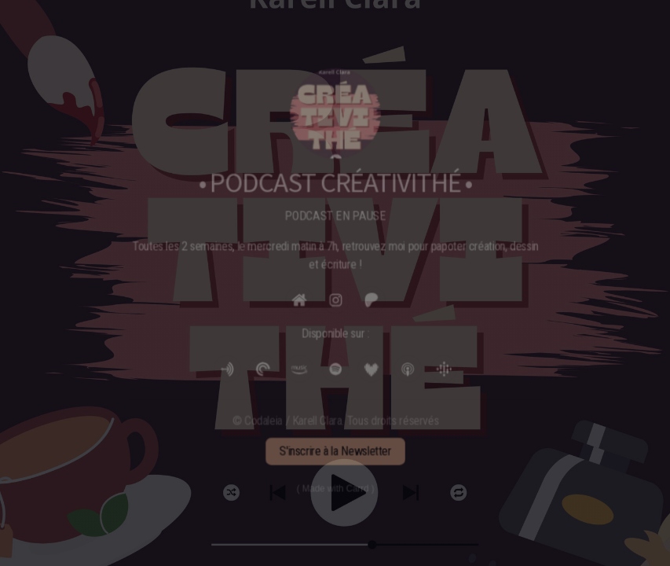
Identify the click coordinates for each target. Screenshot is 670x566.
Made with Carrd (335, 485)
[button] (299, 300)
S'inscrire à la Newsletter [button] (335, 447)
